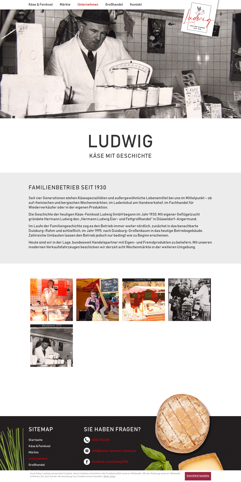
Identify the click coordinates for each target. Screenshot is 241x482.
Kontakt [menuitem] (136, 4)
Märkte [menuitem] (65, 4)
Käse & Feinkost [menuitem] (41, 4)
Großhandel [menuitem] (114, 4)
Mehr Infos (109, 476)
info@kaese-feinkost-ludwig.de (110, 450)
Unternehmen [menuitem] (88, 4)
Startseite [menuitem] (36, 440)
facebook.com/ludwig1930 (106, 461)
